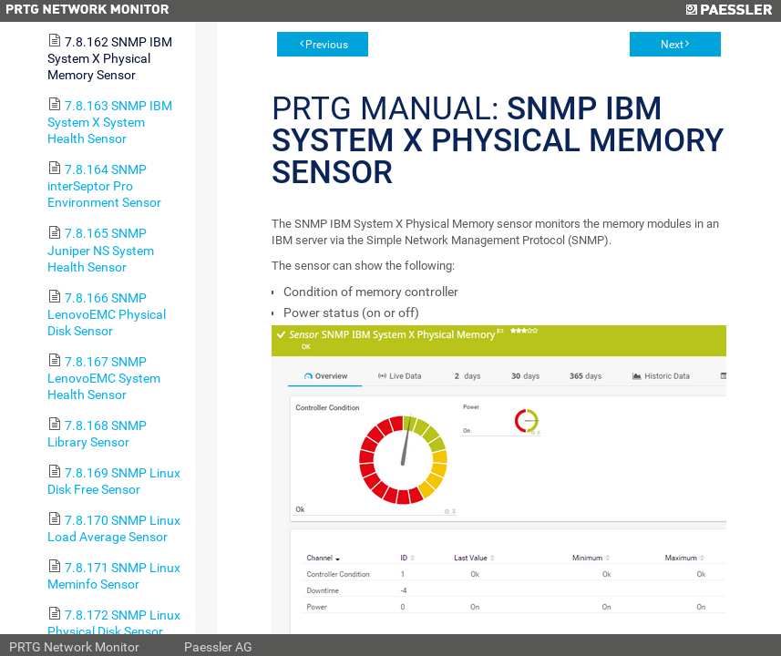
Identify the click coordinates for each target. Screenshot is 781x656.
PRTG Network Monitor (74, 647)
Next (672, 44)
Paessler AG (218, 647)
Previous (326, 44)
